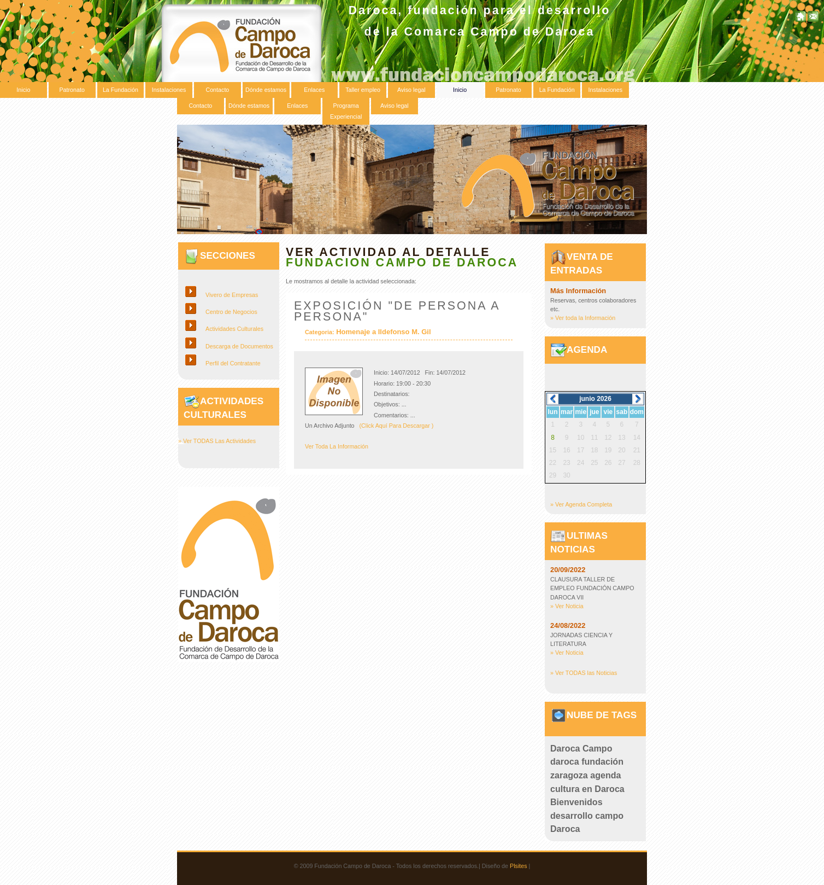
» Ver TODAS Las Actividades (217, 441)
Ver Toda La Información (336, 446)
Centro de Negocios (231, 311)
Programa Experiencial (346, 110)
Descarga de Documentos (239, 346)
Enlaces (314, 89)
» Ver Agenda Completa (581, 504)
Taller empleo (362, 89)
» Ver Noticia (567, 606)
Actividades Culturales (234, 328)
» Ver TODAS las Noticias (583, 672)
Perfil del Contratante (233, 363)
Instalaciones (169, 89)
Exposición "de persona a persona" (396, 311)
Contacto (217, 89)
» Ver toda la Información (582, 318)
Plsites (518, 866)
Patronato (71, 89)
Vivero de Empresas (231, 295)
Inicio (23, 89)
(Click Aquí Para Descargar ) (397, 425)
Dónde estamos (265, 89)
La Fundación (120, 89)
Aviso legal (411, 89)
